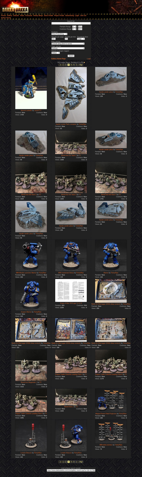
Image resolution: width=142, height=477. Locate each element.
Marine (106, 273)
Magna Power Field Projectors (105, 413)
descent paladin (26, 110)
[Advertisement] (115, 6)
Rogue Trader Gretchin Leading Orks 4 (68, 374)
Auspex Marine (26, 312)
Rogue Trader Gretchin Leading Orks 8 (29, 413)
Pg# (81, 65)
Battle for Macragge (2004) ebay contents (105, 304)
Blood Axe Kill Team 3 (68, 194)
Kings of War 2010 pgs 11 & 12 (71, 303)
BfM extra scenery (106, 445)
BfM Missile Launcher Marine (26, 273)
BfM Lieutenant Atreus (66, 273)
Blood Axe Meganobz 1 (29, 382)
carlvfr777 (37, 110)
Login (89, 59)
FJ (80, 155)
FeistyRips (82, 124)
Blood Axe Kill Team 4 (108, 194)
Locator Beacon (26, 453)
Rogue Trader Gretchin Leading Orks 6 (108, 374)
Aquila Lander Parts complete (66, 124)
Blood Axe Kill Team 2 (28, 194)
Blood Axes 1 (68, 406)
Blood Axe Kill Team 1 (68, 155)
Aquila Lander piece (106, 92)
